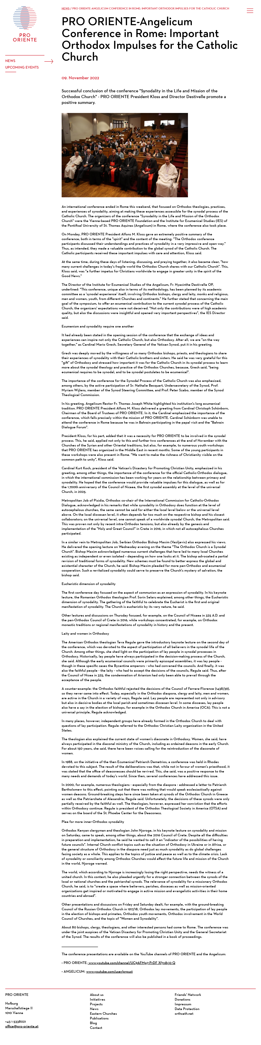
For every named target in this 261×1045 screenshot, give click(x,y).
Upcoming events (22, 67)
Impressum (183, 1004)
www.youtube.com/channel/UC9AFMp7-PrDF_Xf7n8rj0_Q (131, 963)
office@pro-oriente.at (21, 1026)
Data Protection (187, 1009)
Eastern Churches (103, 1014)
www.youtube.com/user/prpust (109, 972)
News (10, 61)
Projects (96, 1004)
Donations (182, 999)
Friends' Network (188, 995)
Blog (93, 1023)
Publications (99, 1018)
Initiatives (97, 999)
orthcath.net (184, 1014)
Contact (96, 1028)
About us (96, 995)
